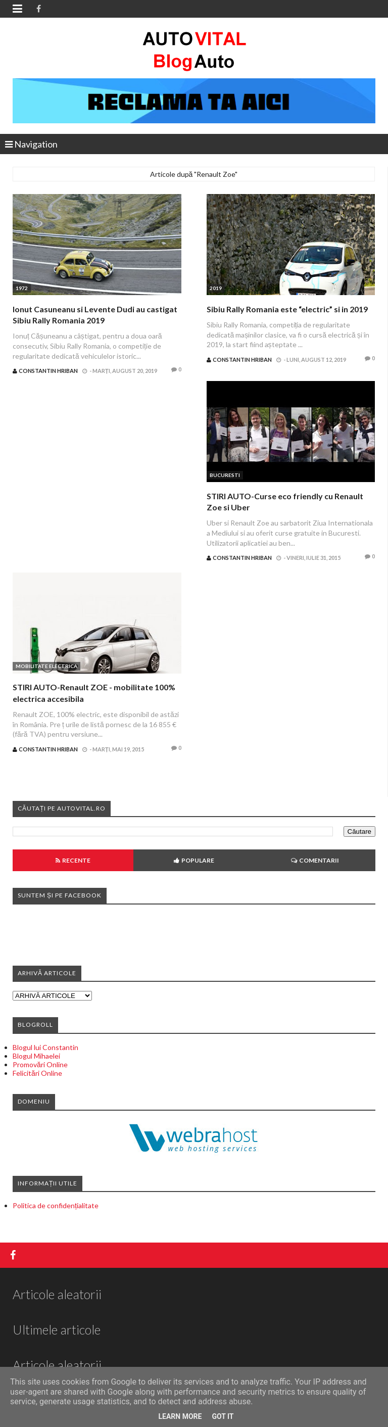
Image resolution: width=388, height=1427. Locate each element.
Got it (222, 1416)
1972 (22, 288)
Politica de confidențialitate (56, 1205)
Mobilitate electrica (46, 666)
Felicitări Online (37, 1073)
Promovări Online (40, 1064)
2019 (216, 288)
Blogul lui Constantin (45, 1047)
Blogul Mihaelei (36, 1056)
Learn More (180, 1416)
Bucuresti (225, 475)
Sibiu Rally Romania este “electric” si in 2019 (287, 309)
